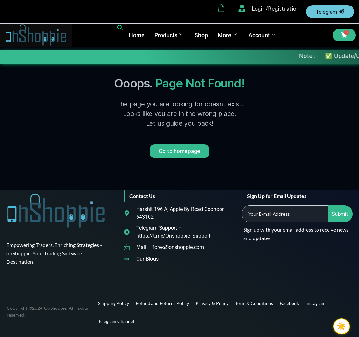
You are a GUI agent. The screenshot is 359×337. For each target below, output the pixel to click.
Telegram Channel (116, 321)
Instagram (315, 303)
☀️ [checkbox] (341, 326)
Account (261, 35)
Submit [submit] (340, 214)
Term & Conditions (254, 303)
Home (137, 35)
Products (168, 35)
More (227, 35)
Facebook (289, 303)
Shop (201, 35)
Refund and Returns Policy (162, 303)
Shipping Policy (113, 303)
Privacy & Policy (212, 303)
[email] (285, 213)
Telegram (330, 11)
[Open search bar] (120, 26)
